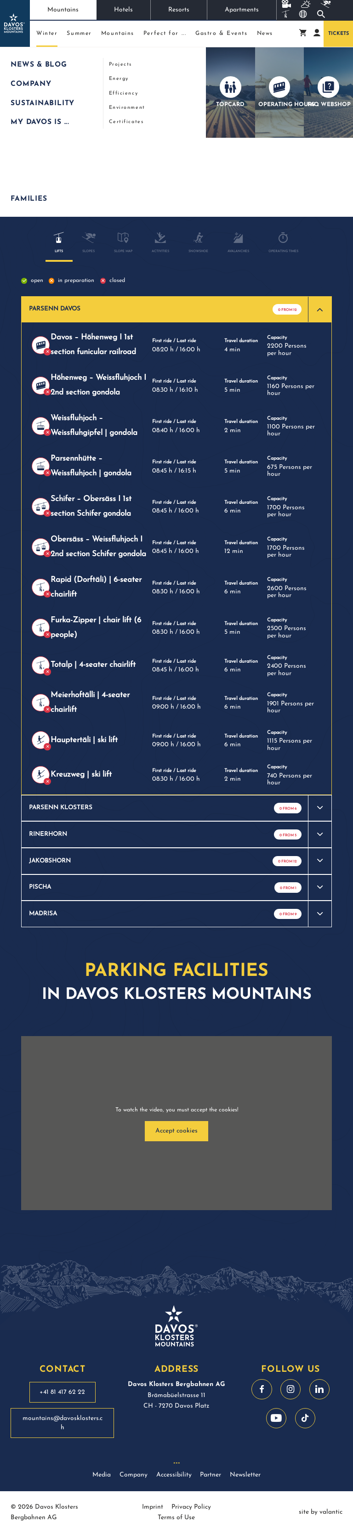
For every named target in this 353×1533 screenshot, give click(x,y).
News (265, 33)
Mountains (63, 10)
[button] (176, 309)
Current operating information (135, 178)
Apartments (242, 10)
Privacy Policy (191, 1507)
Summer (79, 33)
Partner (210, 1475)
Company (134, 1475)
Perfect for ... (164, 33)
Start (15, 58)
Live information (83, 58)
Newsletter (245, 1475)
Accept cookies (176, 1131)
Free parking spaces (233, 178)
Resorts (178, 10)
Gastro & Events (221, 33)
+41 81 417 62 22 (62, 1392)
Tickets (338, 33)
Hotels (123, 10)
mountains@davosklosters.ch (62, 1423)
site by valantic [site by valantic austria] (320, 1512)
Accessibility (174, 1475)
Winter (46, 35)
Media (101, 1475)
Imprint (152, 1507)
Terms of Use (176, 1518)
